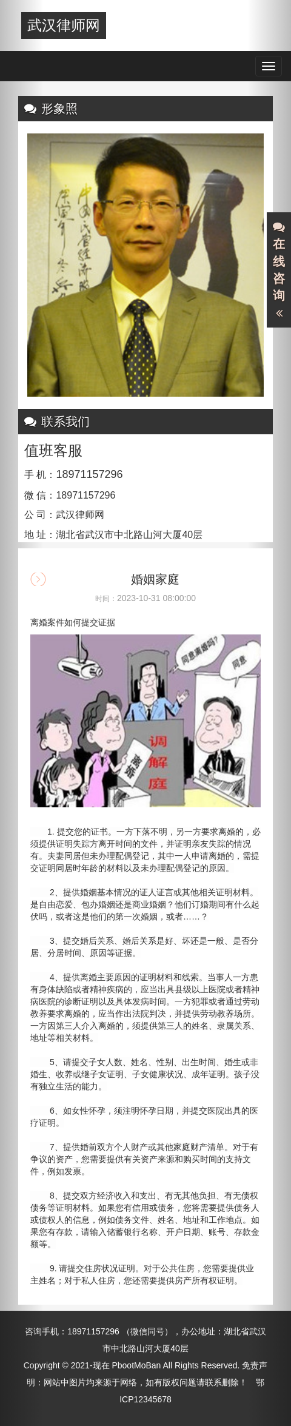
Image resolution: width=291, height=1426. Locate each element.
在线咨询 (279, 270)
